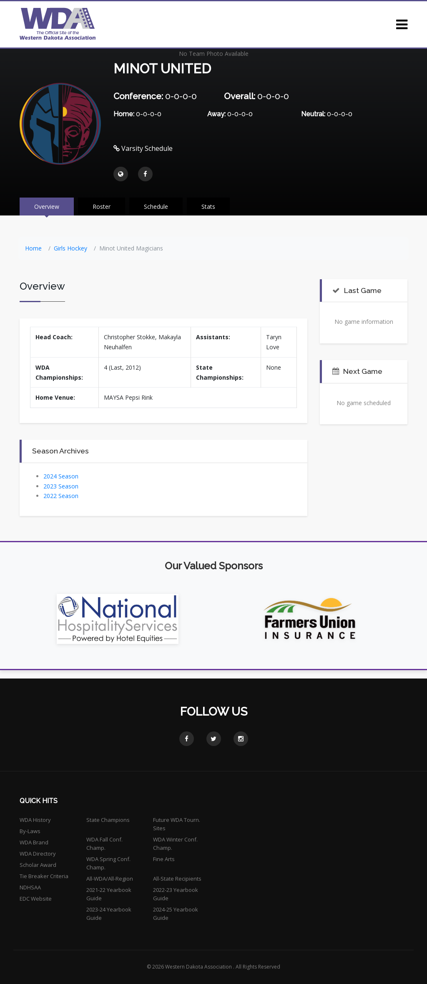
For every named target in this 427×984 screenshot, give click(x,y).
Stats (208, 206)
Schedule (156, 206)
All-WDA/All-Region (109, 878)
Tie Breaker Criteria (44, 876)
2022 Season (60, 496)
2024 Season (60, 476)
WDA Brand (34, 842)
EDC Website (36, 898)
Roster (102, 206)
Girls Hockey (70, 248)
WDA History (35, 820)
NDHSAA (30, 887)
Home (33, 248)
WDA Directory (38, 853)
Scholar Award (38, 865)
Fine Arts (164, 859)
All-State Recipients (177, 878)
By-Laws (30, 831)
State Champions (108, 820)
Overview (46, 206)
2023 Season (60, 486)
